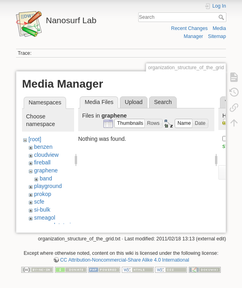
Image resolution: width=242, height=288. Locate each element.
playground (48, 186)
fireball (42, 162)
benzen (43, 147)
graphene (46, 170)
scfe (39, 201)
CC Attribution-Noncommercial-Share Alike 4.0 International (124, 261)
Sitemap (217, 36)
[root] (34, 139)
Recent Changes (189, 28)
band (46, 178)
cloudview (46, 155)
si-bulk (42, 209)
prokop (42, 194)
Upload (134, 102)
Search (222, 17)
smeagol (44, 217)
